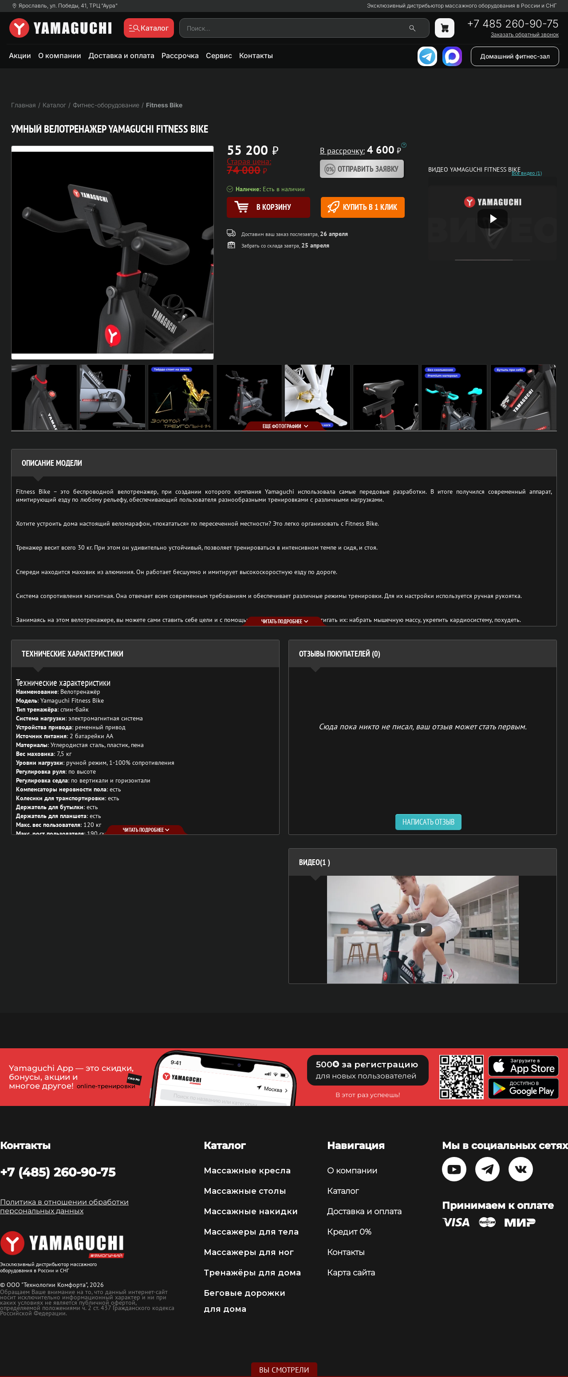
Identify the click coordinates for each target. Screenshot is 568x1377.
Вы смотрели (284, 1370)
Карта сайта (351, 1273)
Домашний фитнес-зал (515, 56)
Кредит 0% (349, 1232)
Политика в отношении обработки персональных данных (64, 1206)
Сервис (219, 55)
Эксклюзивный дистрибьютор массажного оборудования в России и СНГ (462, 6)
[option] (422, 930)
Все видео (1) (527, 173)
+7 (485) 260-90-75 (57, 1172)
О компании (59, 55)
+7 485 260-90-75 (513, 24)
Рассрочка (180, 55)
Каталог (343, 1191)
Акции (20, 55)
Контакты (256, 55)
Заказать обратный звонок (525, 34)
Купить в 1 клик (362, 207)
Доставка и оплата (121, 55)
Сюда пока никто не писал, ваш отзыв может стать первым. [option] (423, 726)
